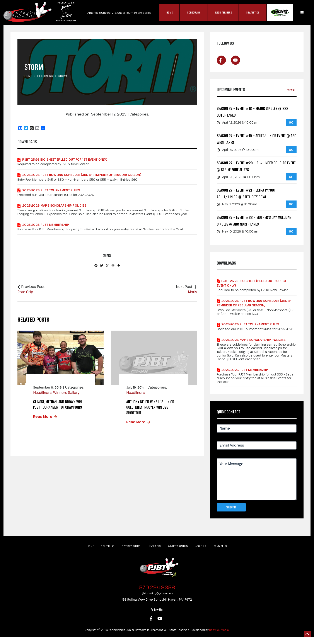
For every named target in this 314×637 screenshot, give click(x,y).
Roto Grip (25, 291)
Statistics (252, 12)
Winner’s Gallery (178, 546)
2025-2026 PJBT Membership (45, 225)
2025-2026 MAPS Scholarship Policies (54, 205)
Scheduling (194, 12)
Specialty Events (131, 546)
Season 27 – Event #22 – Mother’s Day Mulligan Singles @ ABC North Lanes (254, 221)
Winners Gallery (66, 392)
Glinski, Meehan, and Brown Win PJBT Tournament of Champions (57, 404)
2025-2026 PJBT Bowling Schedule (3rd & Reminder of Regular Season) (81, 175)
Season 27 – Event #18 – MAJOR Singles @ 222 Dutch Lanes (252, 112)
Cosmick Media (219, 630)
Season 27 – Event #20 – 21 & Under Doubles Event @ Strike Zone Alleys (256, 166)
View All (292, 90)
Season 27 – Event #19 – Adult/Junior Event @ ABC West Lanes (256, 139)
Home (169, 12)
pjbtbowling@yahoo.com (157, 593)
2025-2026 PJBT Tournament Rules (51, 190)
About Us (200, 546)
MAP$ (280, 12)
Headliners (45, 75)
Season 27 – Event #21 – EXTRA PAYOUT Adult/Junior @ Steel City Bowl (246, 193)
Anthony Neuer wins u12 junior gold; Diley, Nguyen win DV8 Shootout (150, 407)
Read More (42, 416)
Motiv (192, 291)
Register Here (223, 12)
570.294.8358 (157, 587)
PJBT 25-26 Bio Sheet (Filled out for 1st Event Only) (64, 159)
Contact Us (220, 546)
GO (291, 122)
